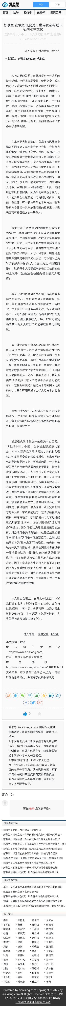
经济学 (28, 12)
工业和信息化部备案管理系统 (33, 1002)
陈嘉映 (6, 929)
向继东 (21, 937)
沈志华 (6, 937)
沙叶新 (49, 964)
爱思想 (11, 5)
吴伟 (34, 964)
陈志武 (49, 929)
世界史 (38, 657)
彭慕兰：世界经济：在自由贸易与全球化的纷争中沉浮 (31, 839)
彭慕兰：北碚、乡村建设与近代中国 (22, 829)
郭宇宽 (21, 933)
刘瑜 (5, 968)
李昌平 (6, 942)
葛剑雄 (21, 968)
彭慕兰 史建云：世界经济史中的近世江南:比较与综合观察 (33, 858)
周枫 (5, 964)
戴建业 (49, 937)
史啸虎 (35, 955)
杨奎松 (35, 942)
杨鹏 (20, 946)
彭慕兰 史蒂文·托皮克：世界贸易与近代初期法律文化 (31, 872)
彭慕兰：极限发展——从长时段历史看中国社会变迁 (30, 867)
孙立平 (35, 981)
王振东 (49, 950)
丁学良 (6, 924)
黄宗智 (21, 929)
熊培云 (49, 955)
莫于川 (49, 977)
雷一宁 (49, 959)
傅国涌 (49, 924)
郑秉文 (35, 977)
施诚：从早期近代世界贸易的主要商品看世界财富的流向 (32, 901)
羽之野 (6, 981)
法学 (16, 12)
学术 (17, 657)
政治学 (41, 12)
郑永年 (35, 920)
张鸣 (20, 942)
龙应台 (49, 920)
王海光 (49, 942)
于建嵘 (35, 929)
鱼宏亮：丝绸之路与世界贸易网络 (21, 891)
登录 (32, 808)
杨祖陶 (49, 933)
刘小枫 (21, 959)
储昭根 (35, 968)
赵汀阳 (35, 937)
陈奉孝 (6, 950)
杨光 (48, 981)
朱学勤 (6, 977)
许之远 (6, 972)
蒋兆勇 (21, 964)
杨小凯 (35, 972)
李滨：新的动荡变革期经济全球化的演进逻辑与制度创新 (32, 886)
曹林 (20, 924)
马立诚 (35, 933)
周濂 (5, 946)
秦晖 (5, 920)
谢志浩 (21, 981)
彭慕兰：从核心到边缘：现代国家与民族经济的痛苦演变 (32, 848)
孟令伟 (35, 959)
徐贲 (5, 933)
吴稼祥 (49, 968)
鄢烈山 (35, 924)
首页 (5, 12)
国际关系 (55, 12)
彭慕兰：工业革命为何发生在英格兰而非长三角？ (29, 862)
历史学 (27, 657)
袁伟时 (21, 955)
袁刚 (20, 972)
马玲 (34, 950)
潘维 (20, 977)
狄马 (5, 955)
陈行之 (21, 920)
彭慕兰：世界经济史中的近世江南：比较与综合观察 (30, 853)
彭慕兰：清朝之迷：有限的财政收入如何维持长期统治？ (32, 834)
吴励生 (49, 972)
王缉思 (49, 946)
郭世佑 (21, 950)
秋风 (5, 959)
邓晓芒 (35, 946)
